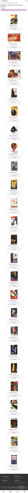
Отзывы (3, 489)
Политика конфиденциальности (12, 489)
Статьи (6, 489)
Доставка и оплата (17, 478)
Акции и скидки (4, 482)
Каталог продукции (5, 478)
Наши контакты (17, 482)
